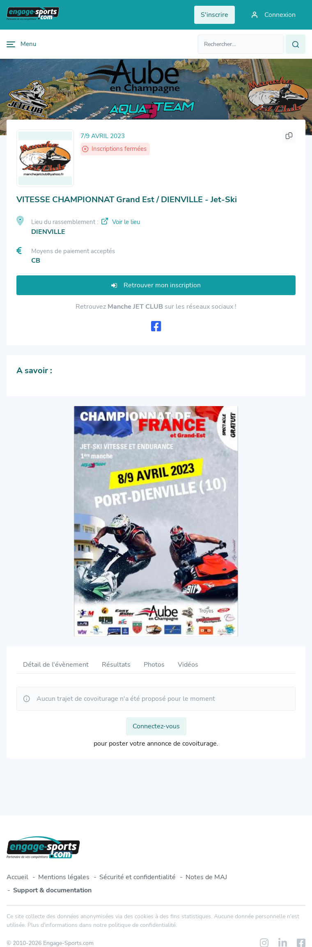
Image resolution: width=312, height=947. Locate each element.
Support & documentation (52, 890)
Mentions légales (63, 877)
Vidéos (188, 664)
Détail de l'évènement (56, 664)
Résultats (116, 664)
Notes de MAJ (206, 877)
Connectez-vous (156, 726)
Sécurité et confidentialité (137, 877)
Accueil (17, 877)
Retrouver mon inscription (156, 285)
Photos (154, 664)
